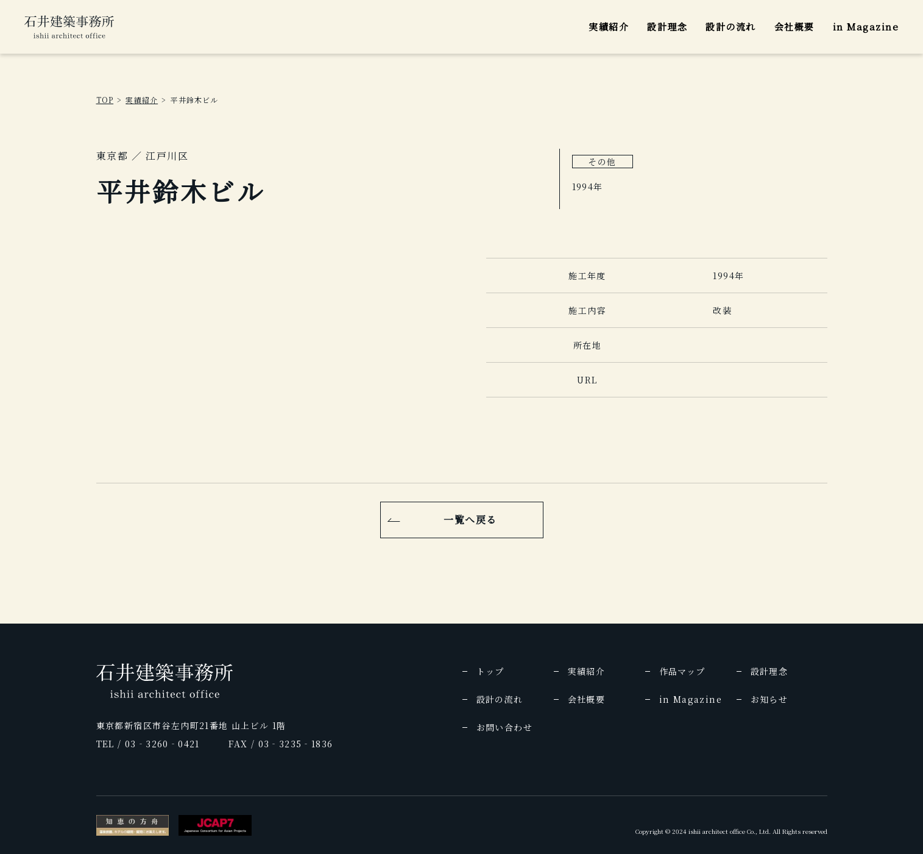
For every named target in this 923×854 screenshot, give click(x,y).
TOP (105, 99)
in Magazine (866, 26)
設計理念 (667, 26)
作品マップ (682, 671)
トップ (490, 671)
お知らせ (769, 699)
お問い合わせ (504, 727)
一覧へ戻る (470, 520)
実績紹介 (609, 26)
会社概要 (794, 26)
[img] (69, 27)
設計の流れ (731, 26)
